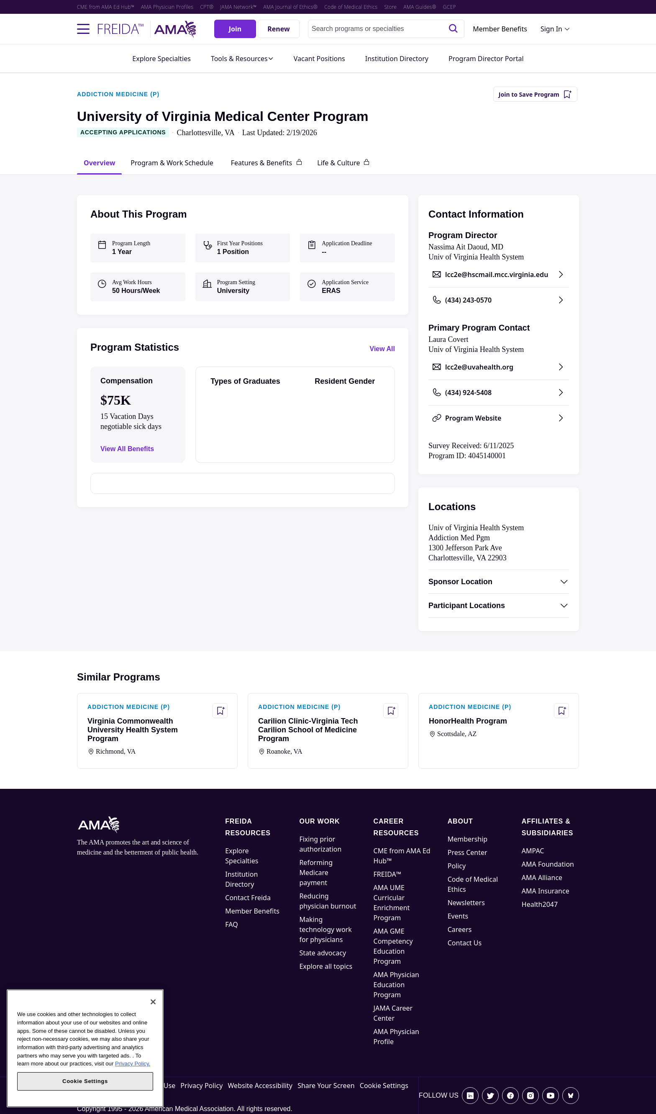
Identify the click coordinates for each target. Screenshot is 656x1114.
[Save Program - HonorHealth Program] (561, 710)
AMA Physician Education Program (396, 984)
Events (458, 916)
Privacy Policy (201, 1085)
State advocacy (322, 952)
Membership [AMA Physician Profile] (468, 839)
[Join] (235, 29)
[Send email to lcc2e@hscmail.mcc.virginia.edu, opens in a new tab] (498, 274)
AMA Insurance (545, 891)
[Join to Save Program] (535, 94)
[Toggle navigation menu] (83, 29)
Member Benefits (500, 28)
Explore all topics (325, 966)
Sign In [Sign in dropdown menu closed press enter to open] (551, 28)
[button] (242, 59)
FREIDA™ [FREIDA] (388, 874)
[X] (490, 1095)
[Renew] (279, 29)
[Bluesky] (570, 1095)
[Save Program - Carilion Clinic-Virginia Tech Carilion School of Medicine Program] (390, 710)
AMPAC (533, 850)
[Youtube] (550, 1095)
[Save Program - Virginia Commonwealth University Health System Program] (220, 710)
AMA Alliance (542, 877)
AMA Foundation (548, 864)
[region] (85, 1048)
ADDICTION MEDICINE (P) (118, 94)
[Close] (153, 1002)
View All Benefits (127, 448)
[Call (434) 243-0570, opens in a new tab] (498, 300)
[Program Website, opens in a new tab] (498, 418)
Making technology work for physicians (325, 929)
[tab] (99, 163)
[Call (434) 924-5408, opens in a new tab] (498, 392)
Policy (457, 865)
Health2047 (540, 904)
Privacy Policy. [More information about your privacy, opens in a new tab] (132, 1063)
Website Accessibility (260, 1085)
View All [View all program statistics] (382, 348)
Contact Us (465, 942)
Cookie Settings (384, 1085)
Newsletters (466, 902)
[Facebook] (510, 1095)
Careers (460, 929)
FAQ (231, 924)
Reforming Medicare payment (316, 872)
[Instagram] (530, 1095)
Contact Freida (248, 897)
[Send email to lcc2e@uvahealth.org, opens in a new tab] (498, 367)
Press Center (467, 852)
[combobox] (386, 29)
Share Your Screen (325, 1085)
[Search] (453, 28)
